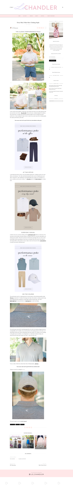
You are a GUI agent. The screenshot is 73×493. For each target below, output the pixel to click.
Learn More (57, 50)
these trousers (38, 179)
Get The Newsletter (52, 56)
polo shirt (22, 424)
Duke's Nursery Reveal (42, 464)
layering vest (28, 300)
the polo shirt (23, 112)
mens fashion (12, 424)
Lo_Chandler (37, 474)
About (36, 490)
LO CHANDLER (15, 28)
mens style (17, 424)
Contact (40, 490)
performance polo (31, 234)
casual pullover (43, 240)
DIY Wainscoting (13, 464)
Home (32, 490)
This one (12, 297)
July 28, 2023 (28, 24)
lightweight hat (13, 300)
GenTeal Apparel (23, 421)
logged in (16, 458)
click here (36, 363)
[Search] (62, 7)
